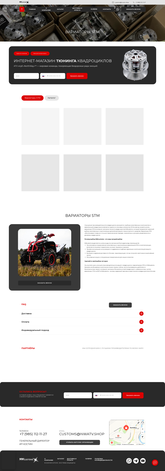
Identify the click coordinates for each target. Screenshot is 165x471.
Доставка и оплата (71, 459)
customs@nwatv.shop (122, 2)
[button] (133, 9)
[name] (26, 76)
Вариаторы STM (32, 98)
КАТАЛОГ (60, 459)
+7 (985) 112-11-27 (141, 2)
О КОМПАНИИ (48, 459)
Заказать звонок (77, 76)
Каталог (52, 98)
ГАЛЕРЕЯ (88, 459)
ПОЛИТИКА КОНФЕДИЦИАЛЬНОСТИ (103, 459)
